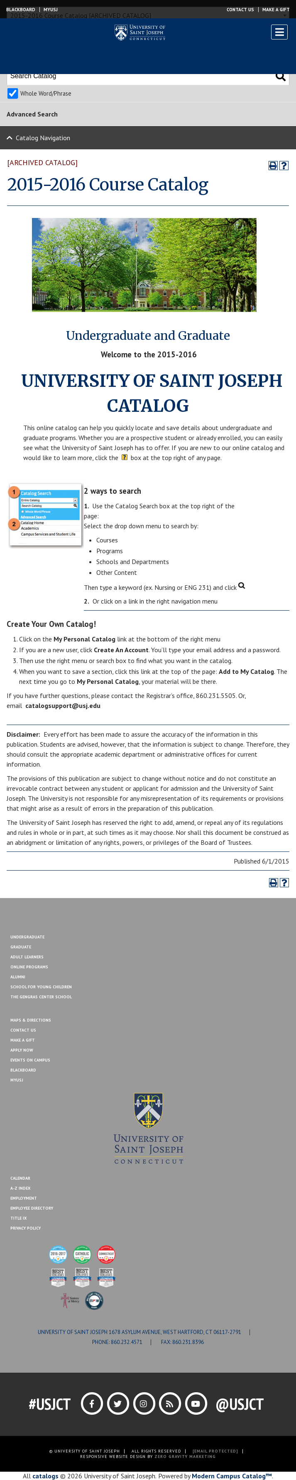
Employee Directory (31, 1208)
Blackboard (20, 9)
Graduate (20, 947)
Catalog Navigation (43, 138)
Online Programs (29, 967)
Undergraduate (27, 937)
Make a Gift (276, 9)
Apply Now (21, 1050)
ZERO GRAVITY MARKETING (185, 1456)
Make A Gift (22, 1040)
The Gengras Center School (41, 997)
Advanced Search (32, 114)
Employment (23, 1198)
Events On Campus (30, 1060)
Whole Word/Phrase (45, 93)
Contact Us (240, 9)
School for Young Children (41, 987)
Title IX (18, 1218)
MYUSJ (51, 9)
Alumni (17, 977)
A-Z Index (20, 1188)
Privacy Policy (25, 1228)
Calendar (20, 1178)
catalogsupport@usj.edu (62, 705)
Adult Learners (27, 957)
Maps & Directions (30, 1020)
